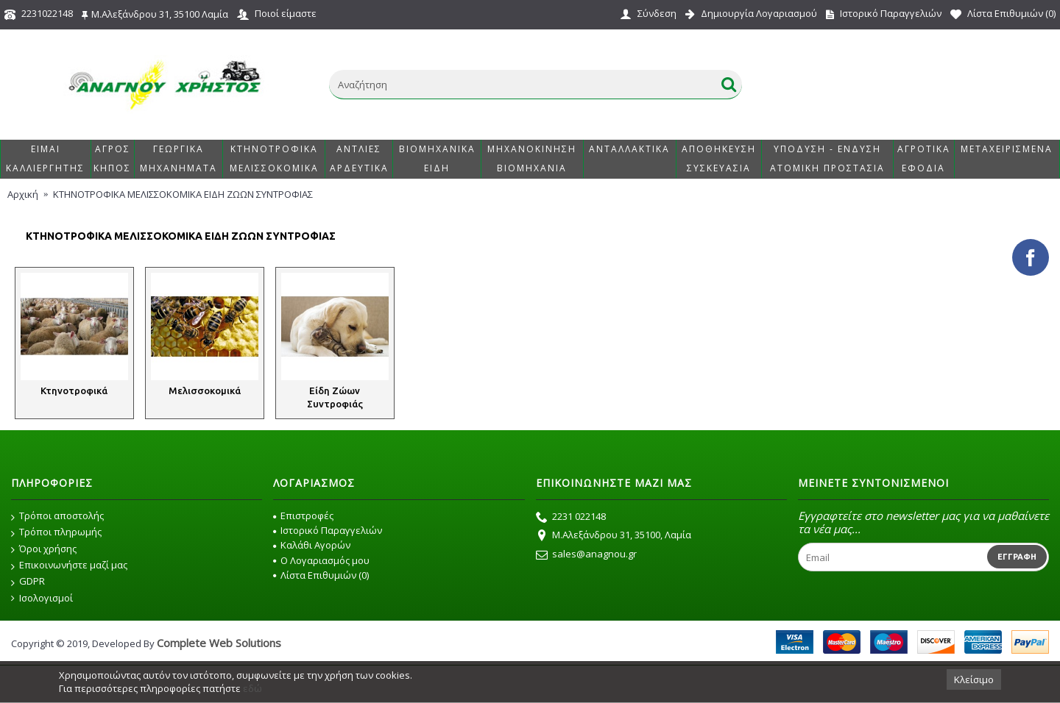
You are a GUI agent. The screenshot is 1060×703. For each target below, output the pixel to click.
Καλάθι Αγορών (311, 545)
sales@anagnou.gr (586, 555)
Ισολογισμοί (42, 598)
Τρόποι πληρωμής (56, 532)
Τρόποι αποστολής (57, 516)
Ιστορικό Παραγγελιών (327, 530)
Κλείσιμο (974, 679)
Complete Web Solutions (219, 642)
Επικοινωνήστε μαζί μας (69, 565)
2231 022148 (571, 518)
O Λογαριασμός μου (321, 560)
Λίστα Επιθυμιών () (321, 575)
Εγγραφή (1016, 556)
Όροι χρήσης (44, 549)
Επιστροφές (303, 515)
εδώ (252, 688)
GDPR (28, 581)
